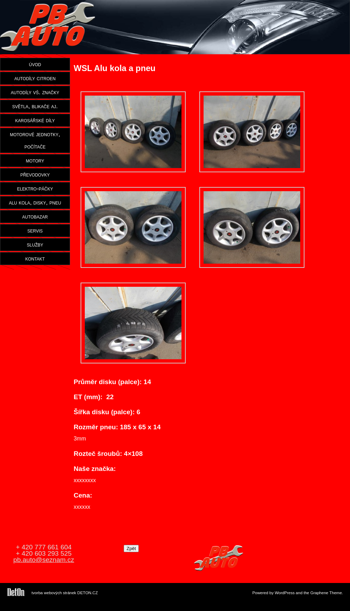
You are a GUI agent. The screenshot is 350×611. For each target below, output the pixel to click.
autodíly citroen (35, 78)
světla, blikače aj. (35, 106)
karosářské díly (35, 120)
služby (35, 244)
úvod (35, 64)
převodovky (35, 174)
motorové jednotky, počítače (35, 140)
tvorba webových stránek (54, 593)
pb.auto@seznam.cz (43, 559)
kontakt (35, 258)
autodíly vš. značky (35, 92)
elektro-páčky (35, 188)
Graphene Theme (326, 593)
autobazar (35, 216)
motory (35, 160)
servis (35, 230)
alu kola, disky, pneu (35, 202)
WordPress (285, 593)
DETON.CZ (87, 593)
